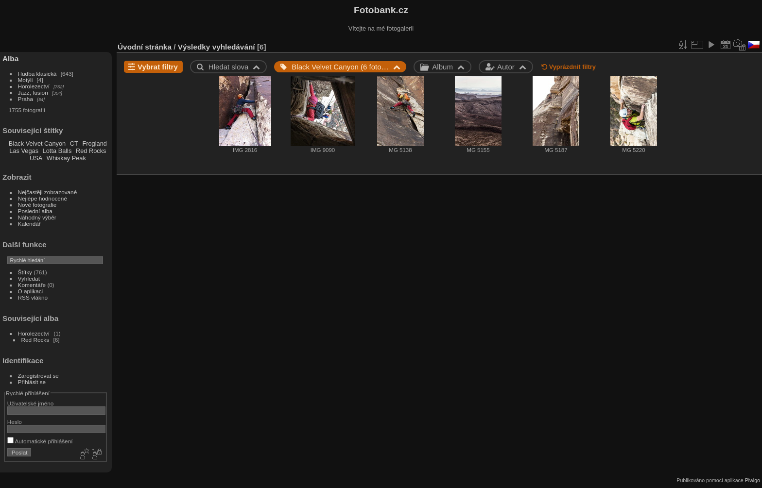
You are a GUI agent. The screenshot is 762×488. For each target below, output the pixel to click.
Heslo (14, 422)
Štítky (25, 272)
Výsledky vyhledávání (216, 47)
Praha (25, 99)
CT (74, 143)
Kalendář (29, 223)
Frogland (94, 143)
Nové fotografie (37, 205)
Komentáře (32, 285)
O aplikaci (30, 291)
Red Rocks (91, 150)
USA (36, 158)
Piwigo (752, 480)
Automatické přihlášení (40, 441)
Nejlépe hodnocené (42, 198)
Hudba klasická (37, 73)
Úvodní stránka (145, 47)
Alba (10, 58)
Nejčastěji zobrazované (47, 192)
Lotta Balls (57, 150)
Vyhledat (29, 278)
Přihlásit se (32, 382)
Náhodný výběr (37, 217)
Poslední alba (35, 211)
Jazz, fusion (33, 92)
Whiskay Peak (66, 158)
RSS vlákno (33, 297)
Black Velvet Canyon (37, 143)
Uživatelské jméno (30, 403)
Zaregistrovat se (38, 375)
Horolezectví (34, 86)
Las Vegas (23, 150)
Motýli (25, 80)
